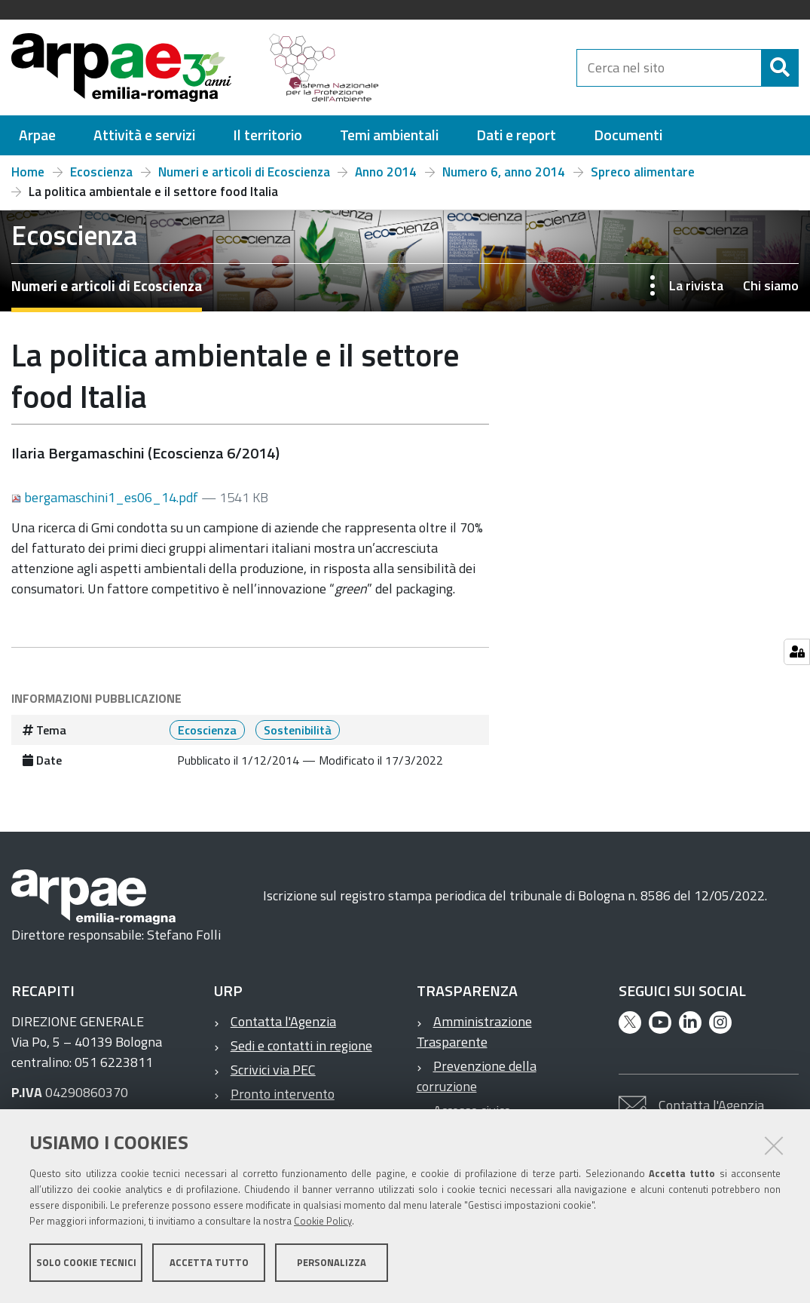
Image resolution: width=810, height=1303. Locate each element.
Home (27, 172)
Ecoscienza (101, 172)
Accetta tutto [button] (209, 1263)
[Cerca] (780, 68)
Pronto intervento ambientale (274, 1104)
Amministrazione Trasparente (474, 1031)
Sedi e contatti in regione (301, 1045)
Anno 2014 (386, 172)
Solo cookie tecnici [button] (86, 1263)
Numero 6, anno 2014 (503, 172)
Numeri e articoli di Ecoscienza (244, 172)
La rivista (696, 285)
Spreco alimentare (643, 172)
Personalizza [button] (331, 1263)
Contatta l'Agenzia (283, 1021)
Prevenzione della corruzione (476, 1076)
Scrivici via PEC (273, 1069)
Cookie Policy (323, 1222)
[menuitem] (37, 135)
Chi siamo (771, 285)
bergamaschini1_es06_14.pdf (106, 497)
